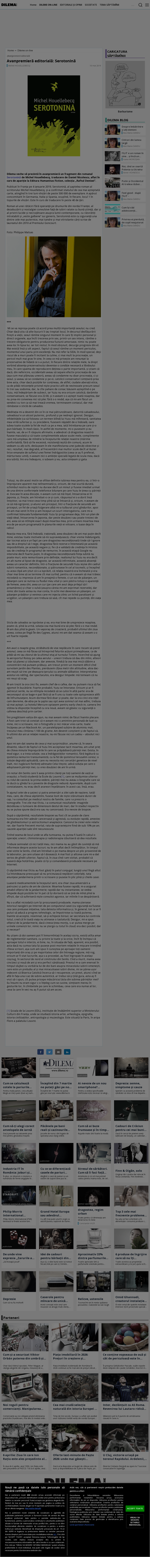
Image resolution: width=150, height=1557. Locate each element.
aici (54, 1534)
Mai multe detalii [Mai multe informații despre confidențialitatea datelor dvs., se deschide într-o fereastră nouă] (33, 1508)
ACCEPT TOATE (135, 1508)
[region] (75, 1520)
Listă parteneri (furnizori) (82, 1525)
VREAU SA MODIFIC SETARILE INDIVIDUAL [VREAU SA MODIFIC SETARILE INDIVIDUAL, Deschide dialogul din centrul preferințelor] (135, 1521)
